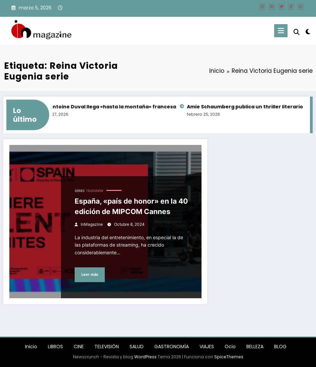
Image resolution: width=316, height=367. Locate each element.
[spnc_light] (308, 31)
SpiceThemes (228, 357)
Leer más (89, 274)
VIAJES (207, 346)
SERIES (80, 191)
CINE (79, 346)
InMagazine (92, 224)
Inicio (31, 346)
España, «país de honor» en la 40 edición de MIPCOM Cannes (131, 206)
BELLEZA (254, 346)
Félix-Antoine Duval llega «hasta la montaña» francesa (108, 106)
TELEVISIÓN (94, 191)
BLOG (280, 346)
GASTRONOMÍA (171, 346)
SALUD (137, 346)
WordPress (145, 357)
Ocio (230, 346)
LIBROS (55, 346)
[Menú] (281, 30)
